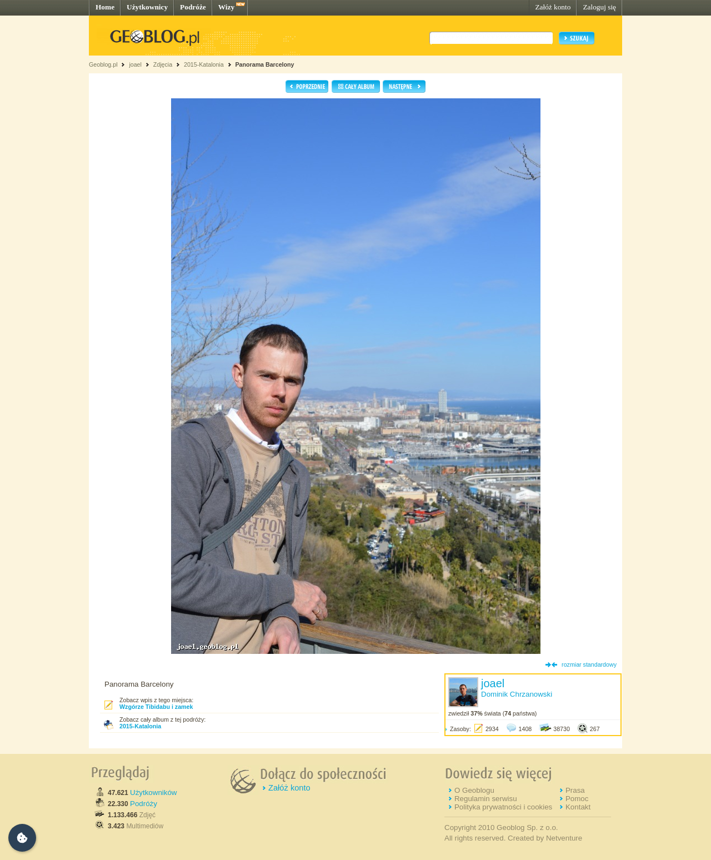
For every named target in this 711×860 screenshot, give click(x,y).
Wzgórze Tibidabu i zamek (156, 706)
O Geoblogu (474, 790)
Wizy (226, 7)
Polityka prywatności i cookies (503, 807)
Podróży (143, 803)
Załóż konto (552, 7)
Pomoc (576, 798)
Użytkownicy (147, 7)
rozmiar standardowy (589, 664)
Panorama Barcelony (265, 64)
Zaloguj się (599, 7)
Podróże (193, 7)
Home (105, 7)
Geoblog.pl (103, 64)
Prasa (575, 790)
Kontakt (577, 807)
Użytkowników (153, 792)
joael (135, 64)
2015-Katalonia (204, 64)
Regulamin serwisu (485, 798)
